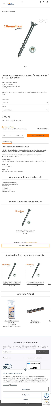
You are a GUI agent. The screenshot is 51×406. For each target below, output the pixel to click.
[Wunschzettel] (43, 2)
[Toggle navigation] (4, 3)
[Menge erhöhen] (22, 135)
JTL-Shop (28, 404)
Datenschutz (13, 385)
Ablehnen (25, 399)
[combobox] (25, 102)
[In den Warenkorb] (3, 16)
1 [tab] (24, 66)
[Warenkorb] (47, 2)
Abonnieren (42, 352)
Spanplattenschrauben (14, 86)
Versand (16, 120)
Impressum (6, 385)
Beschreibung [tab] (7, 142)
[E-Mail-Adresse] (19, 352)
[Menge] (10, 135)
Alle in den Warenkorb (25, 245)
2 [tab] (26, 66)
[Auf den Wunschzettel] (45, 20)
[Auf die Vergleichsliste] (41, 20)
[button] (28, 2)
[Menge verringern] (4, 135)
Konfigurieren (25, 395)
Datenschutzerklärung (32, 346)
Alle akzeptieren (26, 389)
